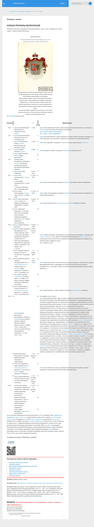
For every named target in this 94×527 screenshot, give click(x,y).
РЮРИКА (12, 116)
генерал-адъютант (20, 417)
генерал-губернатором (85, 320)
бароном (26, 411)
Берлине (70, 324)
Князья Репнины (58, 483)
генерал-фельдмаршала (75, 334)
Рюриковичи (49, 483)
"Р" (32, 11)
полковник (17, 276)
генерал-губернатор (46, 236)
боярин (16, 133)
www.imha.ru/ (13, 11)
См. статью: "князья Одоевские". (51, 133)
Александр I (72, 330)
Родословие (41, 483)
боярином (43, 129)
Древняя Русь (21, 483)
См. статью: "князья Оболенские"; (51, 131)
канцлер (16, 319)
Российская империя (32, 483)
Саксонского (56, 419)
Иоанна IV (85, 142)
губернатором (76, 290)
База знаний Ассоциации (24, 11)
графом (49, 425)
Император (65, 330)
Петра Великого (85, 236)
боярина (23, 219)
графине (16, 268)
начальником (69, 203)
